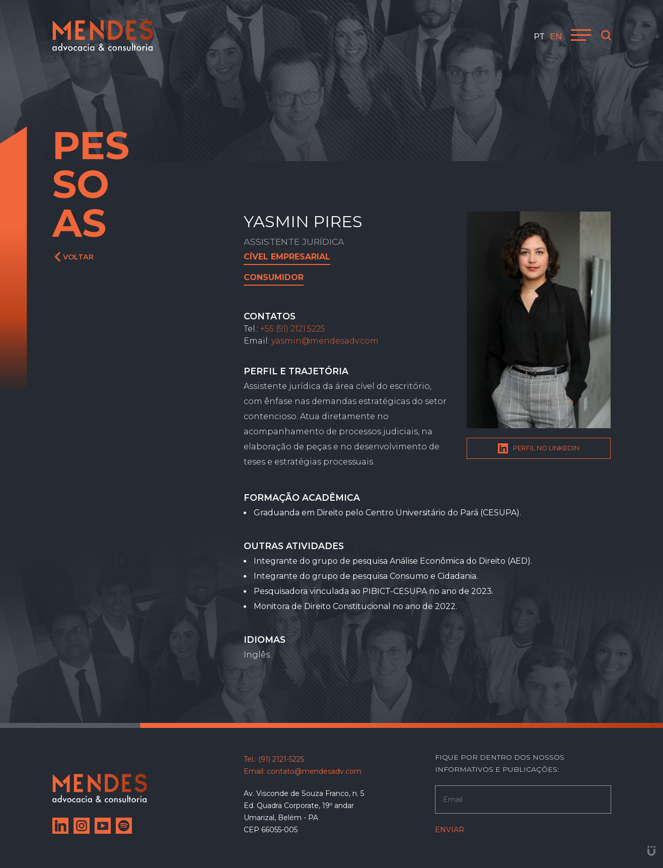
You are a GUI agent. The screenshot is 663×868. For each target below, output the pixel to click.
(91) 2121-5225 (281, 759)
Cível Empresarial (287, 256)
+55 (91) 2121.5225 (292, 328)
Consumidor (274, 277)
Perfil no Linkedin (538, 448)
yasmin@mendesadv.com (325, 341)
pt (539, 36)
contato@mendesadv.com (314, 771)
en (556, 36)
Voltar (74, 256)
